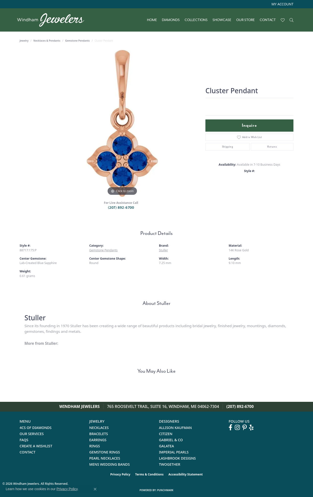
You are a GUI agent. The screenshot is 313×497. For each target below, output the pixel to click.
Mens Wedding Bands (109, 464)
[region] (122, 123)
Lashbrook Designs (177, 458)
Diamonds (171, 20)
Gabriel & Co (171, 440)
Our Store (245, 20)
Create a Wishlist (36, 446)
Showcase (221, 20)
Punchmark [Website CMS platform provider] (165, 490)
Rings (94, 446)
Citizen (165, 433)
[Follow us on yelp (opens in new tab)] (251, 427)
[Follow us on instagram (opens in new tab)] (237, 427)
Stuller (163, 250)
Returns (272, 146)
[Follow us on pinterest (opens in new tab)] (244, 427)
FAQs (24, 440)
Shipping (227, 146)
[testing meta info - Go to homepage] (53, 20)
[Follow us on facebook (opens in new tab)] (230, 427)
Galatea (166, 446)
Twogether (169, 464)
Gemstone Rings (104, 452)
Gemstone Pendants (77, 40)
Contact (268, 20)
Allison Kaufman (175, 427)
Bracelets (98, 433)
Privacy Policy (120, 474)
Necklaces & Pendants (47, 40)
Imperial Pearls (174, 452)
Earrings (97, 440)
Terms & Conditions (149, 474)
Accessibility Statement (185, 474)
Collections (196, 20)
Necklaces (99, 427)
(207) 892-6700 (121, 208)
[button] (281, 4)
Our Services (32, 433)
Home (152, 20)
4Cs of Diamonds (36, 427)
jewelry (24, 40)
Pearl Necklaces (104, 458)
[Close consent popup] (95, 489)
